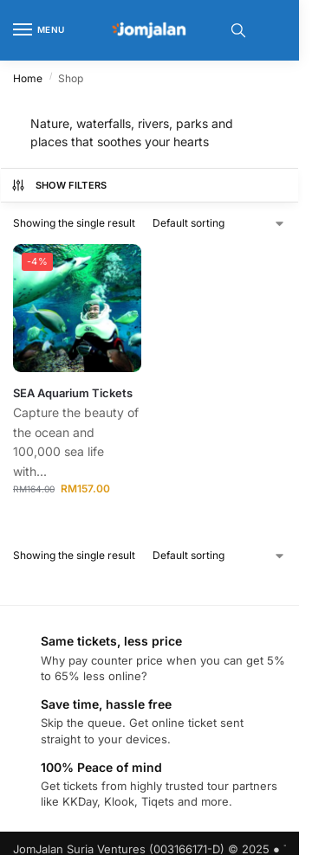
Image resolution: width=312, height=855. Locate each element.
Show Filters (58, 185)
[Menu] (39, 30)
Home (27, 78)
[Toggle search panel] (238, 30)
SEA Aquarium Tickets (73, 393)
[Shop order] (219, 223)
